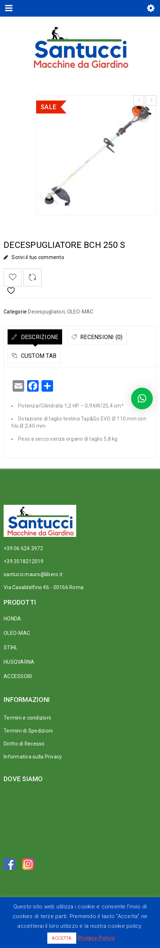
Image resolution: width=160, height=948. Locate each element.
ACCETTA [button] (62, 938)
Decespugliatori (46, 312)
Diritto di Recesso (24, 744)
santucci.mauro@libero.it (33, 574)
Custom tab (37, 355)
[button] (142, 398)
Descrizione (38, 337)
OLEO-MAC (80, 312)
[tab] (35, 336)
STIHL (10, 647)
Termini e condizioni (27, 718)
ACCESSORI (18, 676)
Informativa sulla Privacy (33, 757)
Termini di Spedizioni (28, 731)
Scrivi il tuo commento (38, 257)
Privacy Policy (96, 938)
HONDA (12, 619)
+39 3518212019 (24, 561)
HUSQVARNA (19, 662)
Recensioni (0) (101, 337)
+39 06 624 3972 (23, 548)
